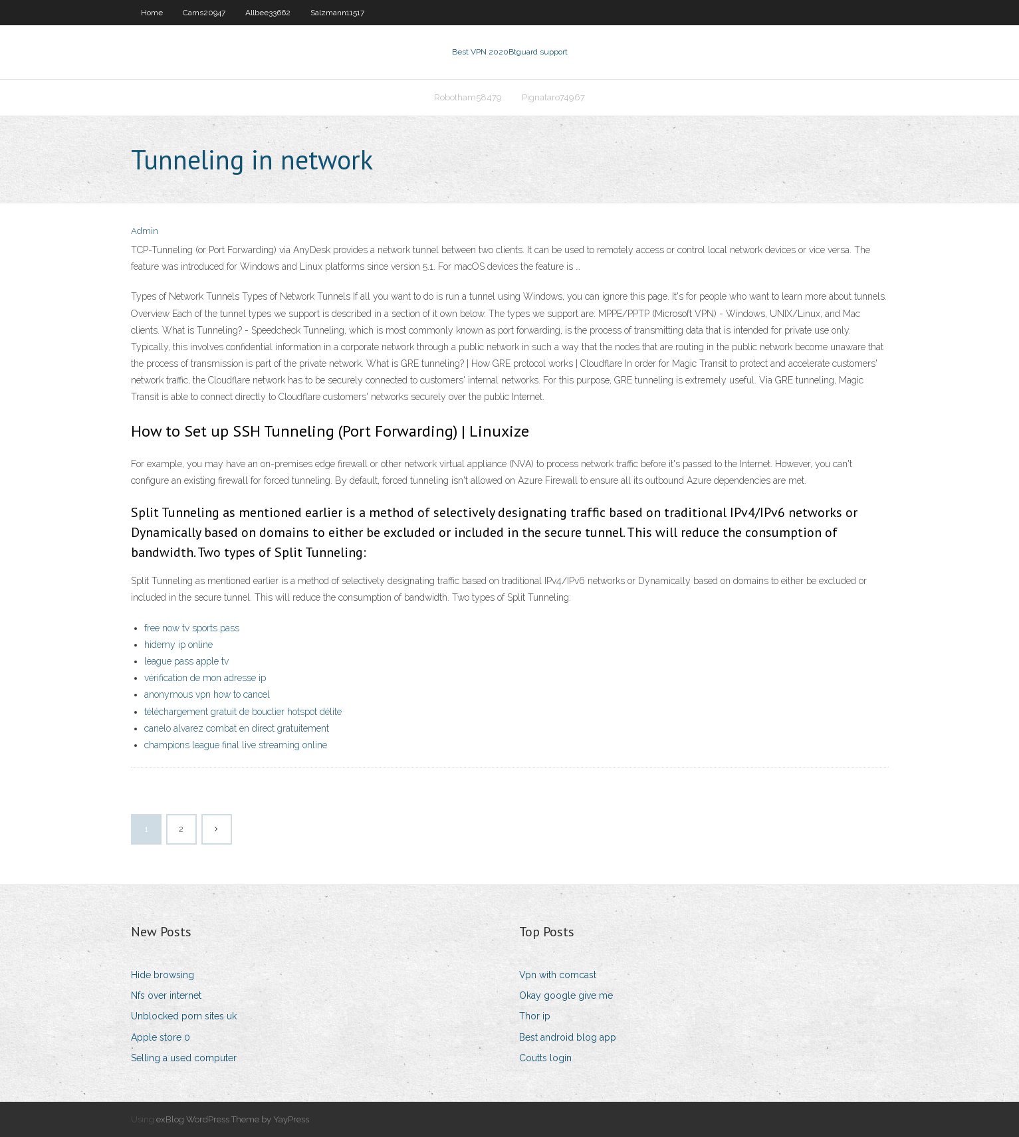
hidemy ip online (178, 644)
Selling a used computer (184, 1058)
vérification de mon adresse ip (205, 677)
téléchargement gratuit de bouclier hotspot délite (243, 711)
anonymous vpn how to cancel (207, 694)
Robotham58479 (468, 97)
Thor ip (534, 1016)
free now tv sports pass (191, 628)
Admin (144, 231)
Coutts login (545, 1058)
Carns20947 (204, 12)
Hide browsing (162, 975)
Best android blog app (567, 1037)
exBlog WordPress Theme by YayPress (232, 1119)
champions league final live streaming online (235, 745)
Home (152, 12)
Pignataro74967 (553, 97)
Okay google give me (566, 995)
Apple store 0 (160, 1037)
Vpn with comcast (557, 975)
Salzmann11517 (337, 12)
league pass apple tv (186, 661)
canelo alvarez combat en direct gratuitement (236, 728)
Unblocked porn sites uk (184, 1016)
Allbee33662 (267, 12)
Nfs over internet (166, 995)
